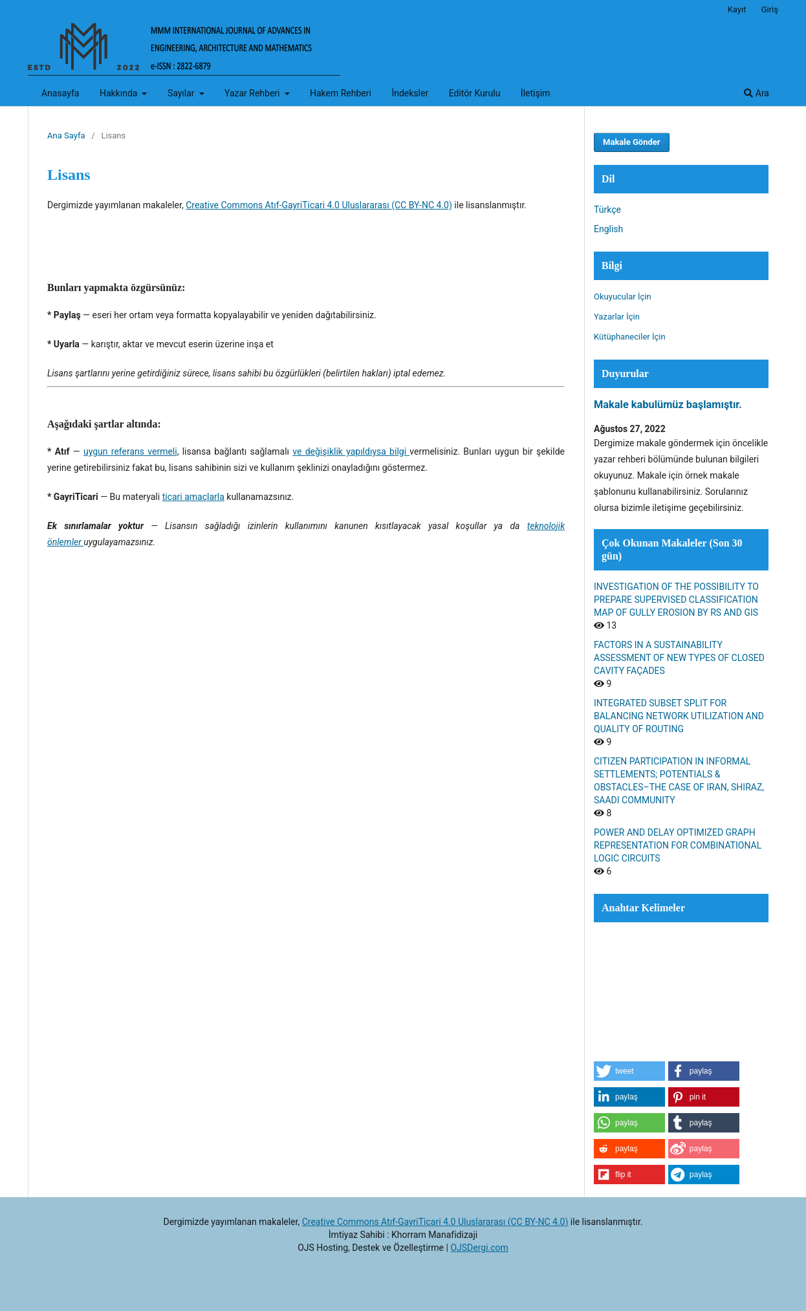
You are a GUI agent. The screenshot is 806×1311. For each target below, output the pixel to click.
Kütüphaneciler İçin (630, 336)
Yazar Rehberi (253, 93)
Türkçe (607, 209)
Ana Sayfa (66, 135)
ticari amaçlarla (193, 497)
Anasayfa (60, 93)
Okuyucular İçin (622, 296)
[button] (629, 1071)
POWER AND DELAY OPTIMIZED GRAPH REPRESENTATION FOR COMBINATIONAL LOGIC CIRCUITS (677, 845)
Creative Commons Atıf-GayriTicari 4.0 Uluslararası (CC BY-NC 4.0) (319, 205)
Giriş (769, 9)
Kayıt (737, 9)
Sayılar (182, 93)
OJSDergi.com (479, 1247)
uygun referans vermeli (130, 451)
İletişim (535, 93)
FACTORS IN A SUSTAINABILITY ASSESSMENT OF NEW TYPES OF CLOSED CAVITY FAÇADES (679, 658)
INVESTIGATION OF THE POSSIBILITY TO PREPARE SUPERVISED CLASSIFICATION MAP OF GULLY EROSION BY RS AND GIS (676, 599)
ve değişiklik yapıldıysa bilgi (350, 451)
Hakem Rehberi (340, 93)
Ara (756, 93)
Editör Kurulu (475, 93)
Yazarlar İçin (617, 316)
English (608, 229)
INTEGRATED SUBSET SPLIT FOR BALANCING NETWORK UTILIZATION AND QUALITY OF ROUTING (679, 716)
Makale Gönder (631, 142)
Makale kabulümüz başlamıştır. (668, 404)
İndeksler (409, 93)
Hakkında (120, 93)
